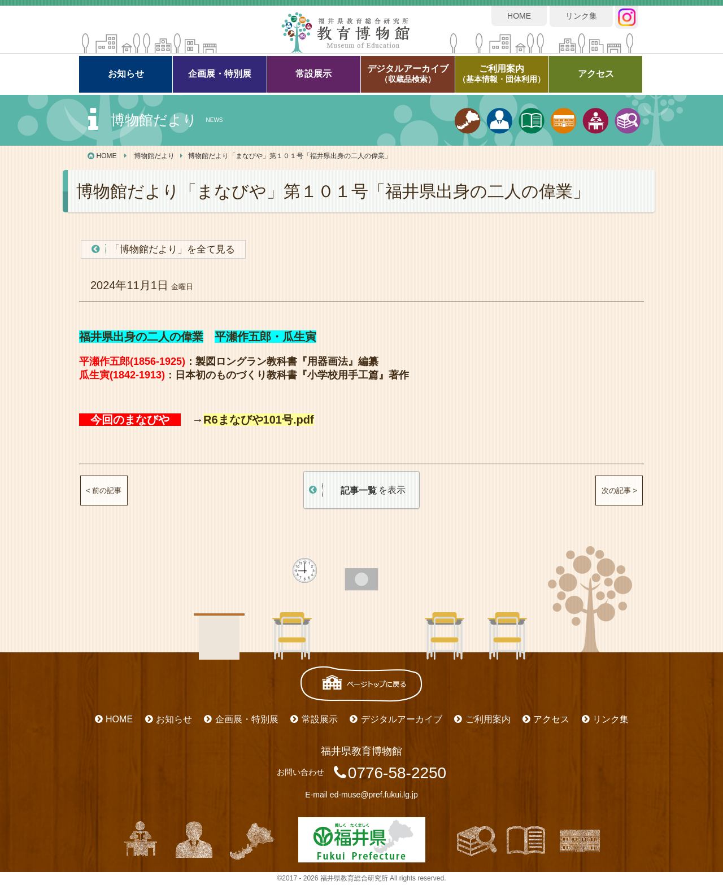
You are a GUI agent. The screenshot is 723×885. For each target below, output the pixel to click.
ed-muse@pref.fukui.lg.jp (374, 794)
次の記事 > (619, 490)
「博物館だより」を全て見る (172, 249)
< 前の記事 (103, 490)
